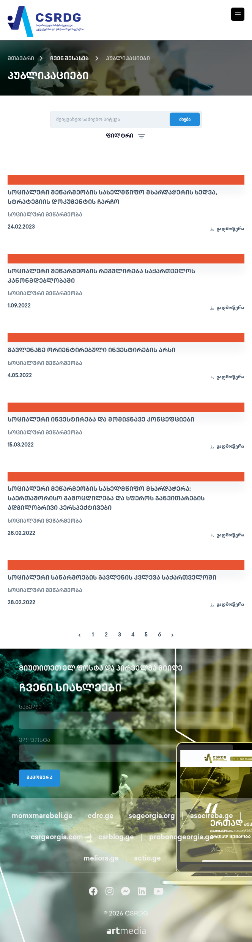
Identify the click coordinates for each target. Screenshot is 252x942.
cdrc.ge (100, 816)
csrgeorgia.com (57, 837)
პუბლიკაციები (128, 59)
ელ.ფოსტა (34, 740)
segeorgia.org (152, 816)
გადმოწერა (227, 229)
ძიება (185, 119)
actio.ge (147, 858)
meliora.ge (101, 858)
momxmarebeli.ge (42, 816)
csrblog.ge (116, 837)
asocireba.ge (211, 816)
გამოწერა (39, 778)
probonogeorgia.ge (181, 837)
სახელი (30, 707)
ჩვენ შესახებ (69, 59)
